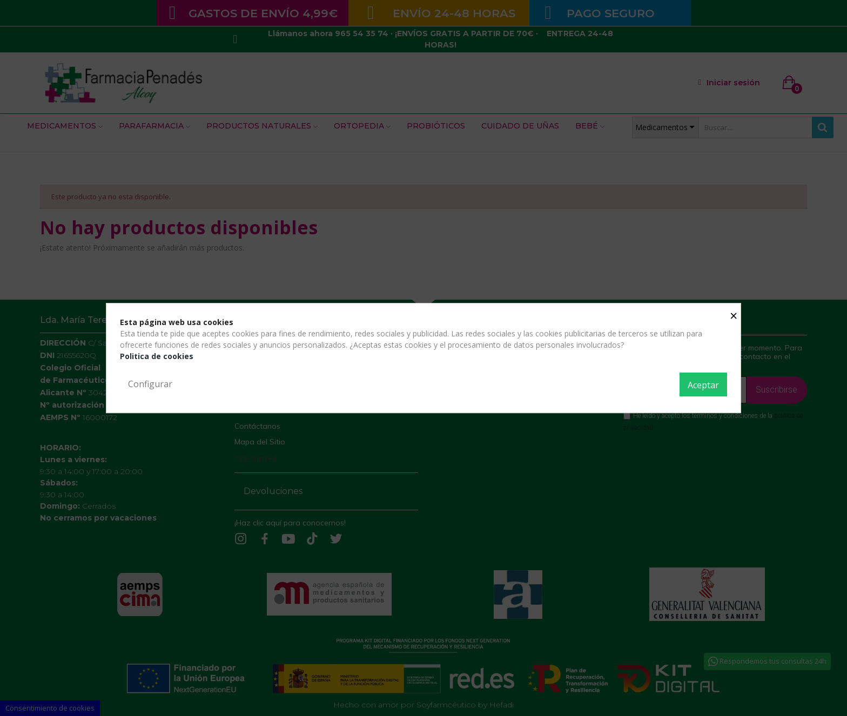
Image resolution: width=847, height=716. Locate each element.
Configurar (150, 384)
